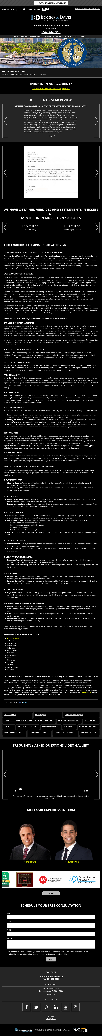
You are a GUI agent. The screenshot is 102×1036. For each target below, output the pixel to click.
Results (68, 37)
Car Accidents (10, 715)
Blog (75, 37)
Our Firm (24, 37)
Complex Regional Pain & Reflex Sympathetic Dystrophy (28, 721)
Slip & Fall (68, 726)
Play (51, 893)
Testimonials (58, 37)
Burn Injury (40, 715)
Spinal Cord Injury (87, 726)
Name (9, 914)
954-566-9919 (51, 32)
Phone (9, 930)
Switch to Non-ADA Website (52, 3)
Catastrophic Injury (74, 715)
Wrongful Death (88, 732)
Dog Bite (7, 726)
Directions (51, 994)
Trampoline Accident (37, 732)
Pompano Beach (13, 638)
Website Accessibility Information (87, 9)
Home (16, 37)
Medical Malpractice (26, 726)
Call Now (51, 28)
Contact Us (83, 37)
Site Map (51, 1016)
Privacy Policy (51, 1019)
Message (10, 938)
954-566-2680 (53, 979)
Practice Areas (35, 37)
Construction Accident (68, 721)
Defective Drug (90, 721)
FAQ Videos (47, 37)
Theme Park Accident (13, 732)
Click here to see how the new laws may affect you (51, 89)
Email (9, 922)
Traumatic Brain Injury (64, 732)
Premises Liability (50, 726)
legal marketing (50, 1030)
